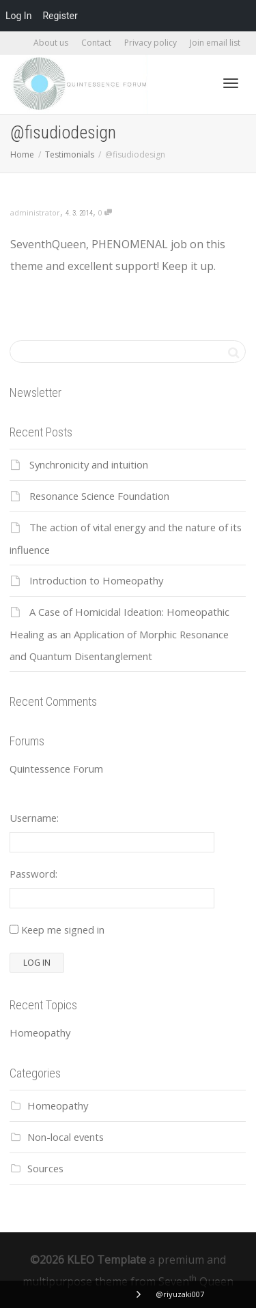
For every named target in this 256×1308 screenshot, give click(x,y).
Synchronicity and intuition (88, 464)
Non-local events (65, 1137)
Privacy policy (150, 42)
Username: (34, 817)
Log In (18, 15)
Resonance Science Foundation (99, 496)
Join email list (215, 42)
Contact (96, 42)
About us (50, 42)
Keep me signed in (62, 929)
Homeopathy (40, 1032)
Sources (45, 1168)
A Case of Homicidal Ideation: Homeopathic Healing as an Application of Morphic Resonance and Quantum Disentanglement (119, 634)
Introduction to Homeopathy (96, 580)
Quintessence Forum (56, 768)
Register (59, 15)
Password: (33, 873)
